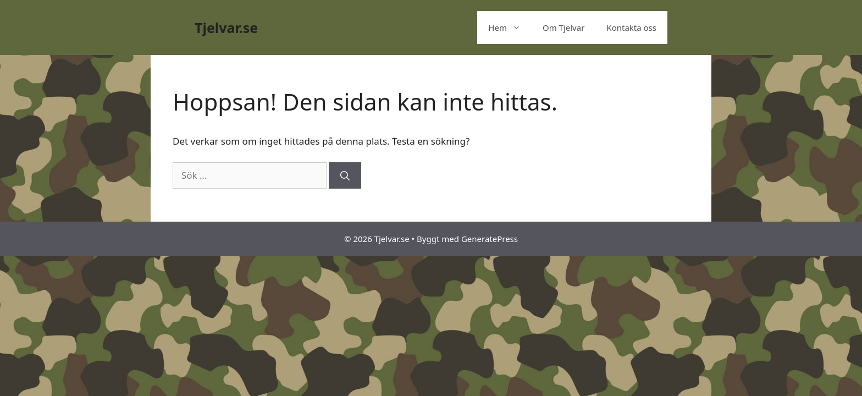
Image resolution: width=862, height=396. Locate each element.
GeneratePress (489, 238)
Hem (510, 27)
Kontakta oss (631, 27)
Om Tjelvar (563, 27)
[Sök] (345, 175)
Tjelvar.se (226, 27)
